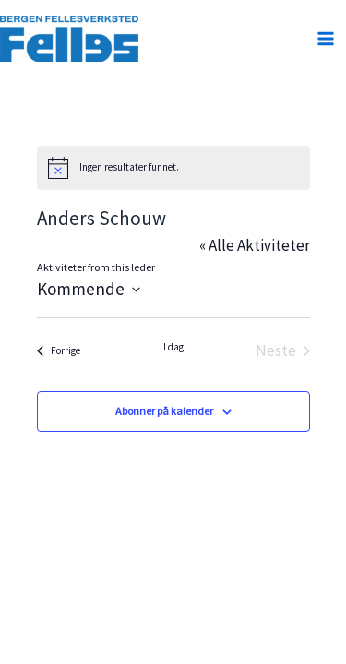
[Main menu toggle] (325, 38)
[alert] (173, 168)
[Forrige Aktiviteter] (58, 351)
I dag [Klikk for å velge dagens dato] (173, 346)
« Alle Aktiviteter (254, 245)
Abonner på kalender (164, 411)
